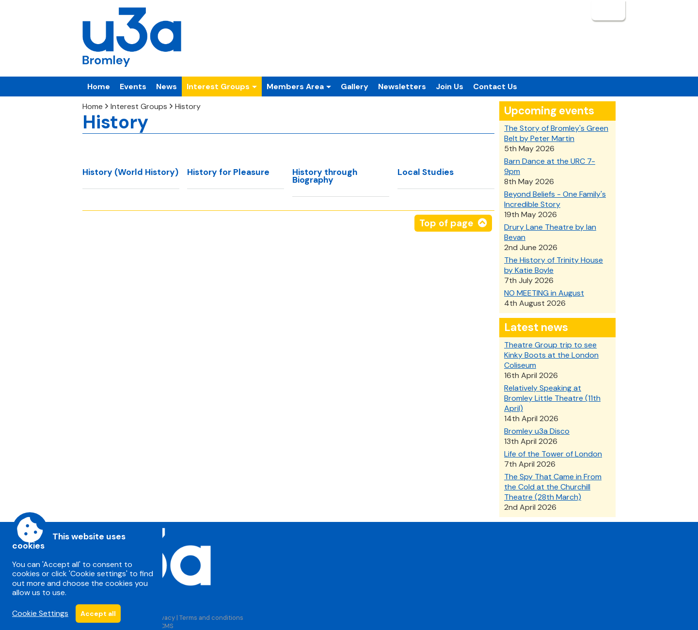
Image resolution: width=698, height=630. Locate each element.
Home (98, 86)
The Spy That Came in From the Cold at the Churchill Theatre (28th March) (553, 487)
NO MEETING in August (544, 293)
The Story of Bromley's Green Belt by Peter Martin (556, 133)
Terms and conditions (211, 618)
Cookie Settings (40, 613)
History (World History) (130, 172)
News (166, 86)
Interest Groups (139, 106)
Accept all (98, 613)
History (188, 106)
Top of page (446, 223)
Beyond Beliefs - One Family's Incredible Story (555, 199)
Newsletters (402, 86)
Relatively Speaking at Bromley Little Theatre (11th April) (552, 398)
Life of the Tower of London (553, 454)
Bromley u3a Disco (537, 431)
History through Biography (324, 176)
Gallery (354, 86)
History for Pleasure (228, 172)
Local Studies (425, 172)
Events (133, 86)
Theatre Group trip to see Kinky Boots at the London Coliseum (551, 355)
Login (607, 10)
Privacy (164, 618)
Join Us (449, 86)
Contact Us (495, 86)
